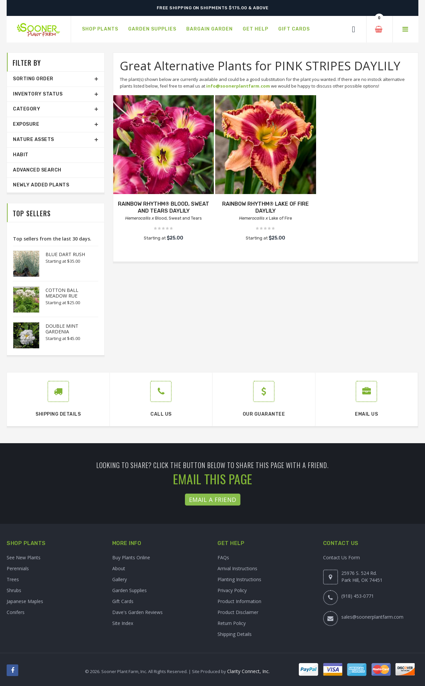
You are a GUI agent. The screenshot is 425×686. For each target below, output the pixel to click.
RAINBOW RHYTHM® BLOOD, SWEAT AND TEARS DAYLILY (163, 207)
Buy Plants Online (131, 557)
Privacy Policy (232, 590)
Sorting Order (33, 79)
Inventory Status (37, 94)
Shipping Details (234, 634)
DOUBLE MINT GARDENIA (61, 328)
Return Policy (231, 623)
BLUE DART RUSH (65, 254)
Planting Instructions (239, 579)
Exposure (26, 124)
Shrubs (14, 590)
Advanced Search (37, 170)
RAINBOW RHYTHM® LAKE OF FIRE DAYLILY (265, 207)
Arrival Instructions (237, 568)
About (118, 568)
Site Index (122, 623)
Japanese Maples (25, 601)
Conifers (16, 612)
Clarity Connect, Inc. (248, 671)
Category (26, 109)
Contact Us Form (341, 557)
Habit (21, 155)
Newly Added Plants (41, 185)
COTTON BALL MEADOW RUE (61, 293)
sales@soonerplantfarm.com (372, 617)
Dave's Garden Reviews (137, 612)
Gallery (119, 579)
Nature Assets (33, 139)
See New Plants (24, 557)
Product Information (239, 601)
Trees (13, 579)
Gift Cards (122, 601)
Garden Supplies (129, 590)
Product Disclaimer (237, 612)
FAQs (223, 557)
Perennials (18, 568)
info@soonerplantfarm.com (238, 86)
